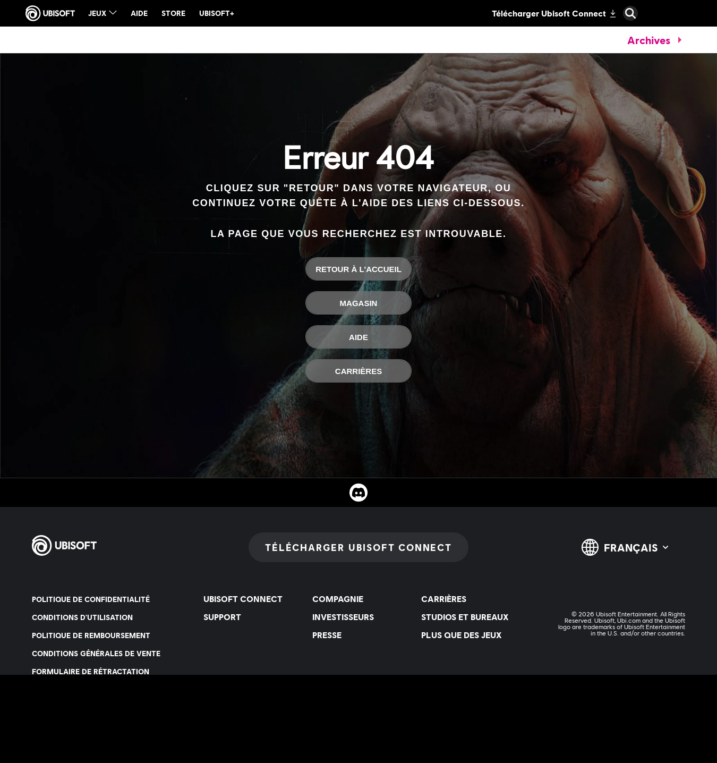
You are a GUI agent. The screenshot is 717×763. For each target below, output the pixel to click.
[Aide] (358, 337)
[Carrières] (358, 371)
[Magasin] (358, 303)
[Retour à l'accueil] (358, 269)
